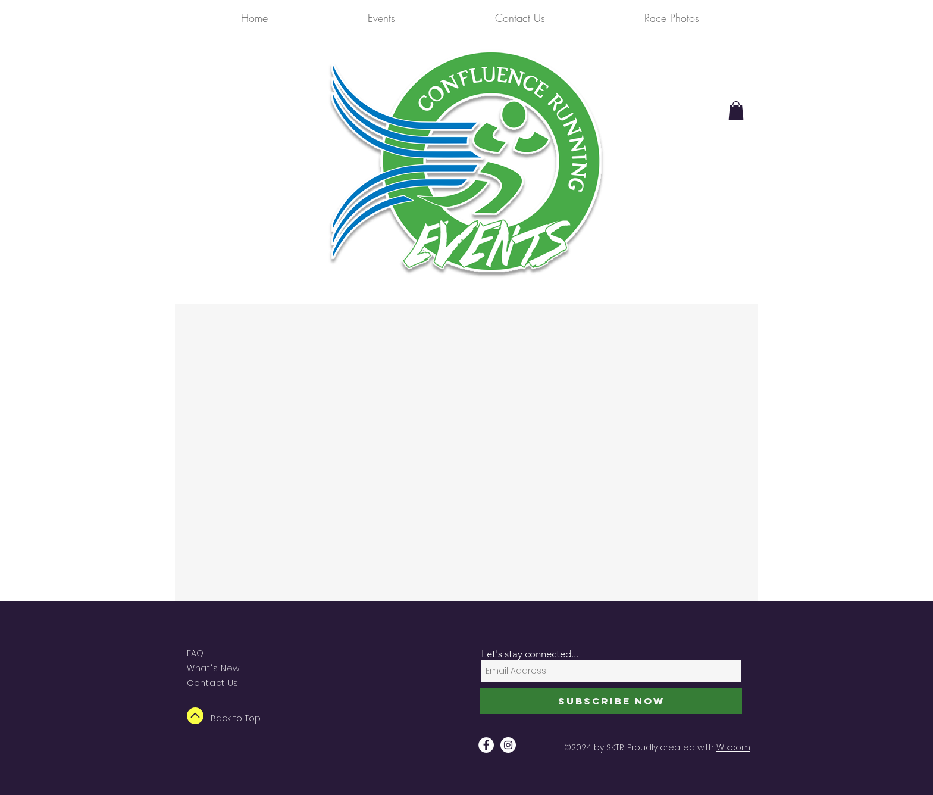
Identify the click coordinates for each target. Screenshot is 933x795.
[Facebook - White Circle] (486, 745)
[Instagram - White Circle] (508, 745)
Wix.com (733, 747)
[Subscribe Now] (611, 701)
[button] (736, 110)
